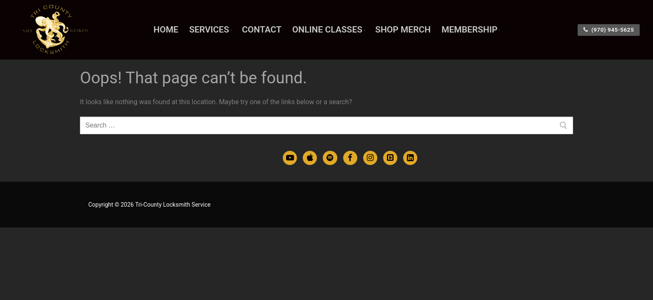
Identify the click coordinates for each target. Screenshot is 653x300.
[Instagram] (370, 158)
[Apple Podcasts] (310, 158)
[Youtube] (290, 158)
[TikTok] (390, 158)
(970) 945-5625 (608, 29)
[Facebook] (350, 158)
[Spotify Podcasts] (330, 158)
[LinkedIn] (410, 158)
